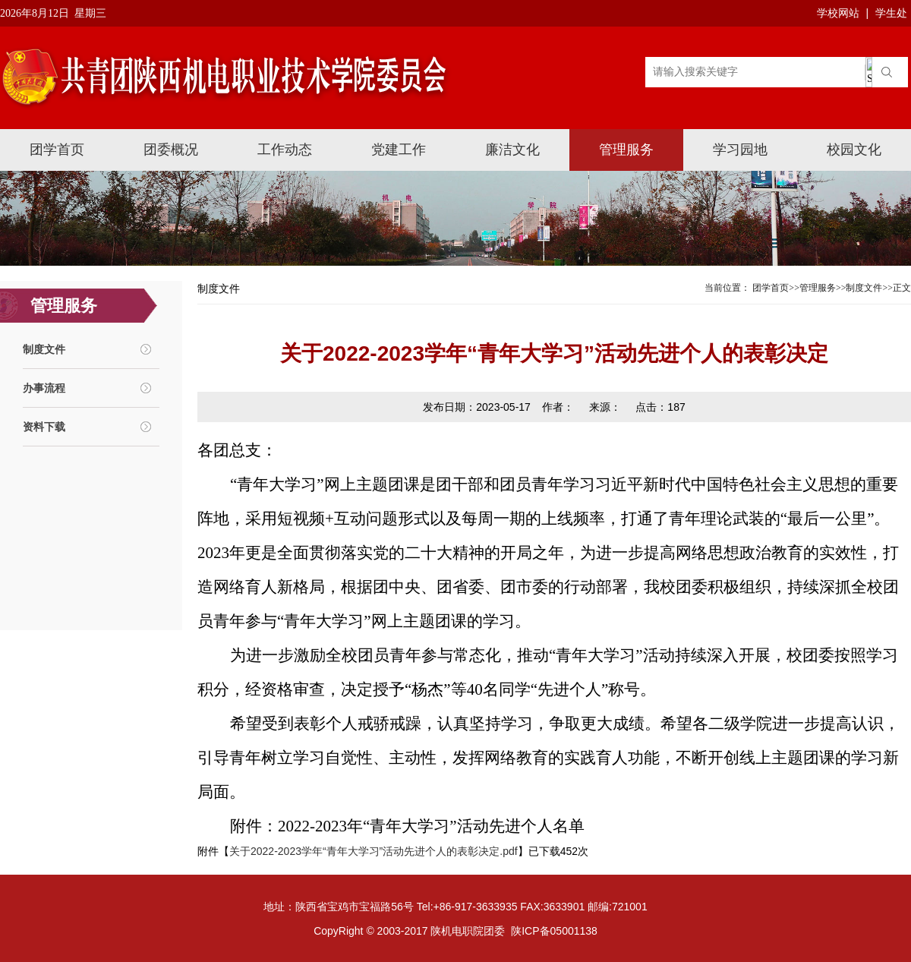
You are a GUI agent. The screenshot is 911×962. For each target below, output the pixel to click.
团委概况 (170, 149)
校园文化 (854, 149)
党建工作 (398, 149)
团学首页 (57, 149)
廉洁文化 (512, 149)
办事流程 (44, 388)
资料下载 (44, 427)
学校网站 (838, 13)
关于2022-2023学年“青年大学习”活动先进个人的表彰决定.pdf (373, 851)
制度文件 (44, 349)
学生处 (891, 13)
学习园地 (740, 149)
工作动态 (284, 149)
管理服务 (626, 149)
